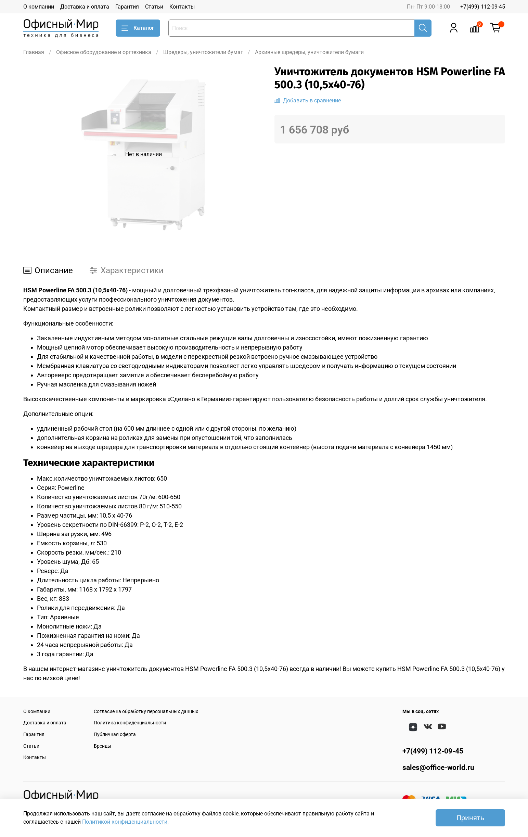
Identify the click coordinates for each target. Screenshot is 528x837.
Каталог (137, 28)
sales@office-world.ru (438, 767)
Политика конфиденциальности (130, 723)
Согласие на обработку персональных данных (146, 711)
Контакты (182, 6)
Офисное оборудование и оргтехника (103, 52)
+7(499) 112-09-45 (482, 6)
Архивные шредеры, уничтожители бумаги (309, 52)
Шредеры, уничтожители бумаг (203, 52)
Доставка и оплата (84, 6)
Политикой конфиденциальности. (125, 822)
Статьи (154, 6)
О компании (38, 6)
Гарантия (127, 6)
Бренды (102, 746)
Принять (470, 818)
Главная (33, 52)
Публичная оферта (115, 734)
